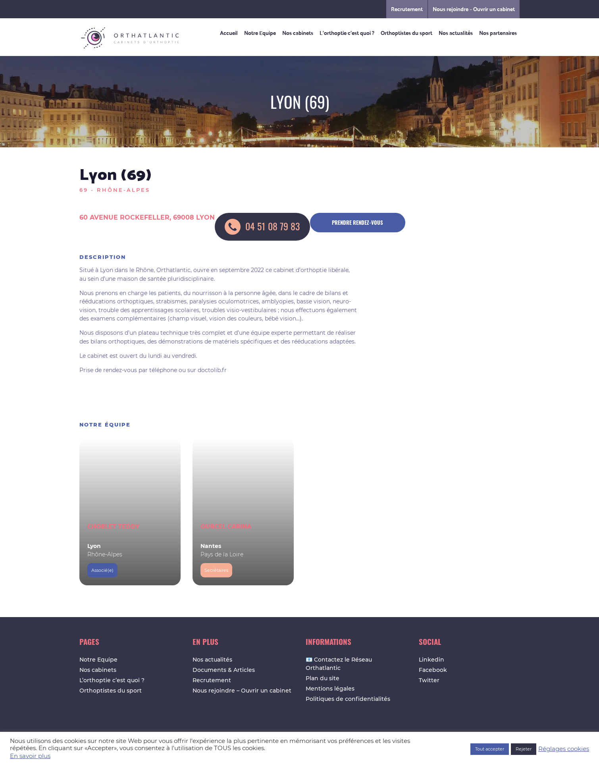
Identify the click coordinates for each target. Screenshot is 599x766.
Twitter (429, 680)
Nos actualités (456, 32)
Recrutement (407, 9)
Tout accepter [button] (489, 749)
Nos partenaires (498, 32)
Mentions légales (330, 688)
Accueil (229, 32)
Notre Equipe (260, 32)
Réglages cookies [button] (563, 748)
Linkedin (431, 659)
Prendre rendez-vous (357, 222)
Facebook (433, 669)
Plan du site (322, 678)
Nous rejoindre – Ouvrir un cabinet (474, 9)
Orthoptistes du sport (406, 32)
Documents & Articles (224, 669)
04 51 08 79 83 (262, 227)
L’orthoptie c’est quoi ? (347, 32)
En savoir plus (30, 756)
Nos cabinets (297, 32)
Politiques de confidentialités (348, 698)
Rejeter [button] (524, 749)
